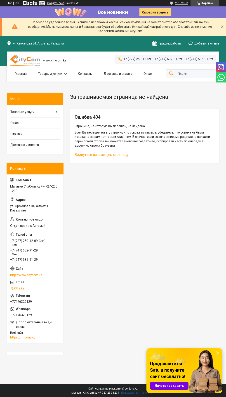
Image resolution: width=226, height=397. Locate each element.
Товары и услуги (50, 73)
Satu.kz (133, 388)
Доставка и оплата (118, 73)
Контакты (85, 73)
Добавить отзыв (206, 43)
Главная (21, 73)
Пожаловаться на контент (138, 392)
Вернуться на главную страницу (102, 155)
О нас (148, 73)
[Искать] (171, 73)
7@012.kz (17, 288)
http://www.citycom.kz (26, 275)
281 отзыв (181, 3)
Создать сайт (55, 3)
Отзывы (16, 134)
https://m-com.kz (22, 337)
